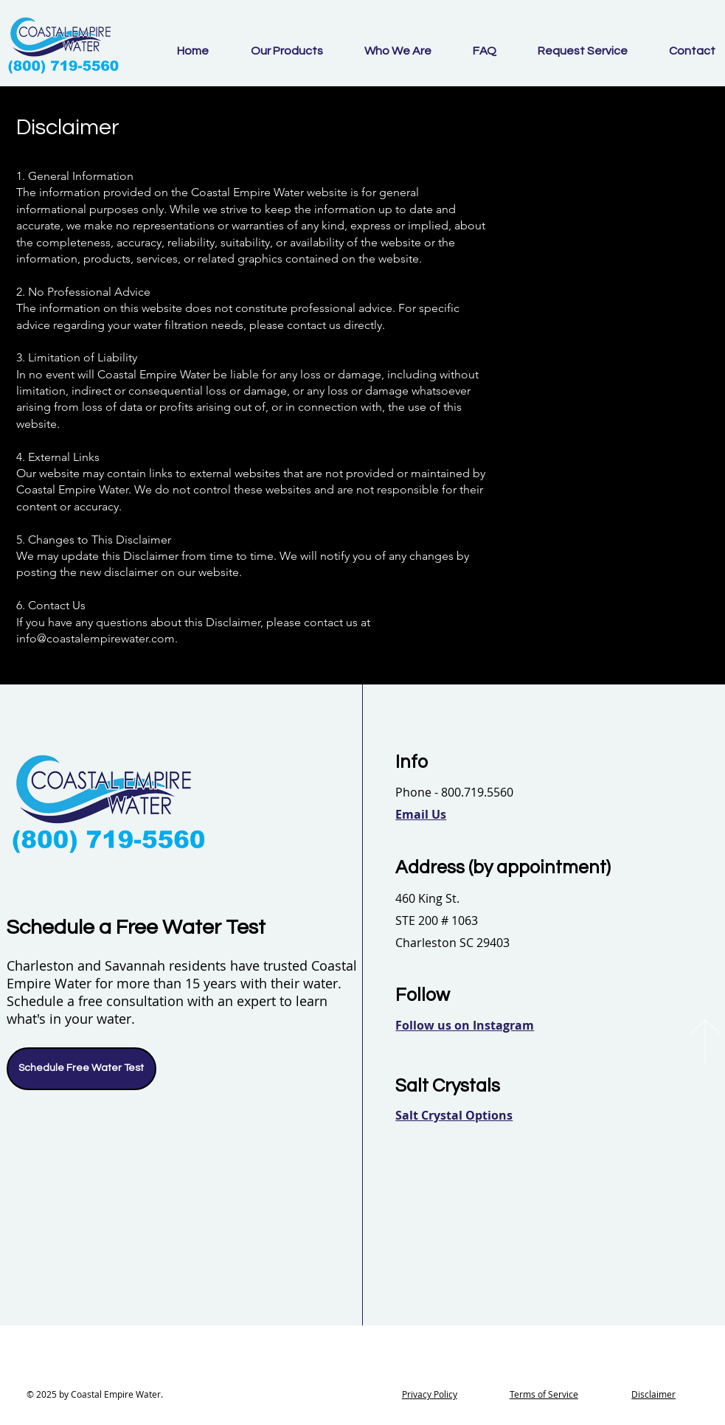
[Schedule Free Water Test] (81, 1068)
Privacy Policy (429, 1394)
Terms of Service (544, 1394)
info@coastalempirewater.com (95, 638)
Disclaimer (653, 1394)
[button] (420, 814)
